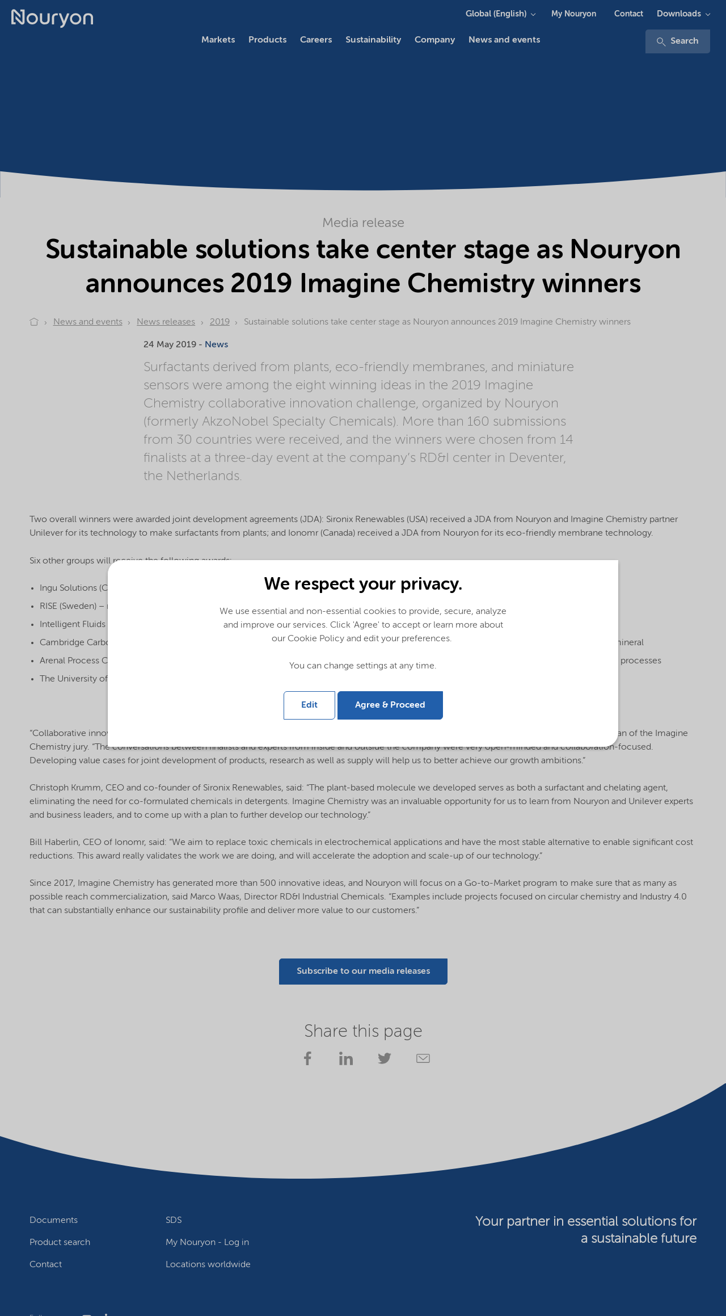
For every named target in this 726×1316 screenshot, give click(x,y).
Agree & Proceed (390, 705)
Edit (309, 705)
